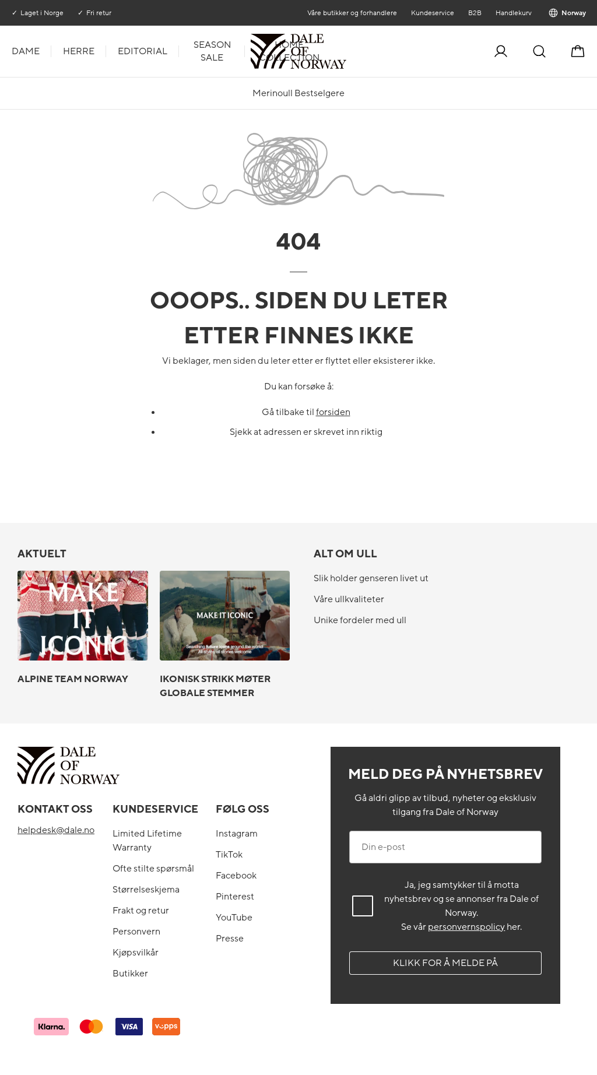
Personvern (136, 931)
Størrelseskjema (146, 889)
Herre (78, 51)
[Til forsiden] (345, 51)
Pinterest (235, 896)
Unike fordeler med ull (360, 620)
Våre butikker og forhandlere (351, 12)
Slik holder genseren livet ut (371, 578)
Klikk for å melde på (445, 963)
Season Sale (212, 51)
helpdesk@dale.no (55, 830)
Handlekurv (513, 12)
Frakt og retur (141, 910)
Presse (230, 938)
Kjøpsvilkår (136, 952)
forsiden (333, 412)
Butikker (130, 973)
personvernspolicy (466, 927)
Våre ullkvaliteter (349, 599)
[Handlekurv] (578, 51)
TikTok (229, 854)
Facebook (236, 875)
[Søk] (539, 51)
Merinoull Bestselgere (298, 93)
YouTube (234, 917)
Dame (26, 51)
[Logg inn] (501, 51)
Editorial (142, 51)
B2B (474, 12)
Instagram (237, 833)
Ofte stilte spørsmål (153, 868)
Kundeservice (432, 12)
